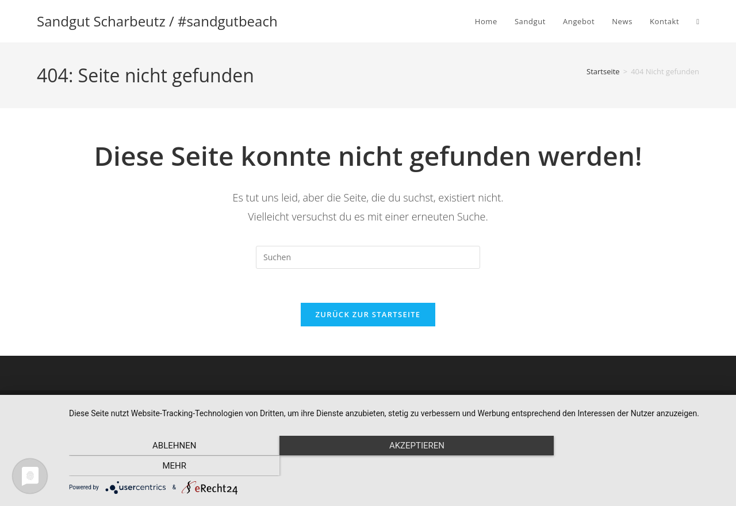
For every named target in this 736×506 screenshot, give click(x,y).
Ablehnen (167, 466)
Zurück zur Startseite (368, 315)
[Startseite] (603, 71)
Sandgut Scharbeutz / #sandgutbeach (157, 21)
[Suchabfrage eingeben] (368, 257)
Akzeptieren (396, 466)
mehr (626, 466)
